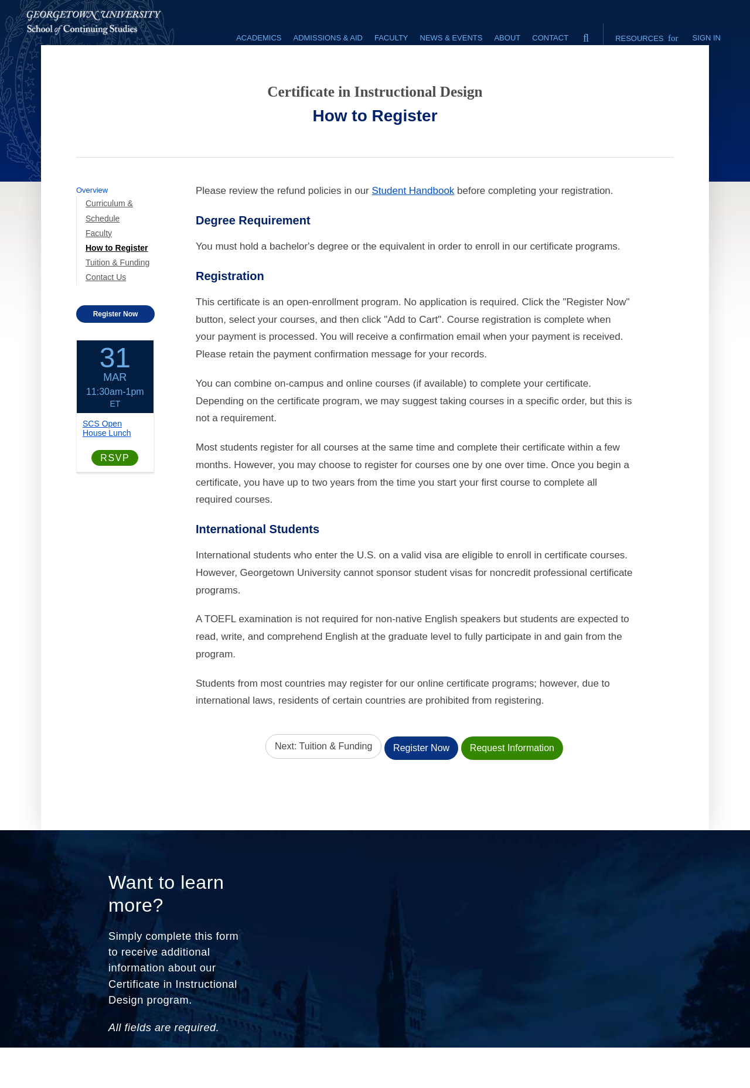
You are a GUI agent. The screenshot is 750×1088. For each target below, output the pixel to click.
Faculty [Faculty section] (391, 37)
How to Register (117, 279)
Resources (646, 38)
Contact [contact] (550, 37)
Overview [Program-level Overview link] (92, 221)
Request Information (512, 776)
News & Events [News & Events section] (451, 37)
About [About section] (507, 37)
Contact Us (106, 308)
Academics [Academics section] (258, 37)
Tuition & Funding (117, 293)
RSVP (114, 488)
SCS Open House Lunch (107, 459)
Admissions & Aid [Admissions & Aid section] (327, 37)
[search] (586, 35)
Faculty (99, 263)
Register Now (115, 344)
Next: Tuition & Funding (323, 776)
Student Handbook (413, 221)
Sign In (707, 37)
